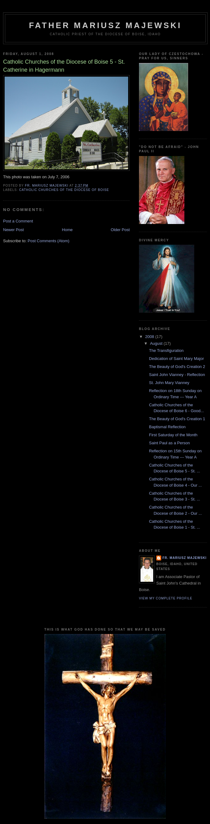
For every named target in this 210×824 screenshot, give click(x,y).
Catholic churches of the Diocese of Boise (64, 190)
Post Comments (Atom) (48, 241)
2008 (150, 336)
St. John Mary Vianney (169, 382)
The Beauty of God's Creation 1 (177, 418)
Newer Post (13, 229)
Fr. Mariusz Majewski (184, 558)
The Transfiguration (166, 350)
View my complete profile (165, 598)
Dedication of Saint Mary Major (176, 358)
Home (67, 229)
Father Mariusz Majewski (105, 25)
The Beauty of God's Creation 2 (177, 366)
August (157, 343)
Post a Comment (18, 221)
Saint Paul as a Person (169, 443)
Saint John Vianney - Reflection (177, 374)
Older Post (120, 229)
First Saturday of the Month (173, 435)
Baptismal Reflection (167, 427)
